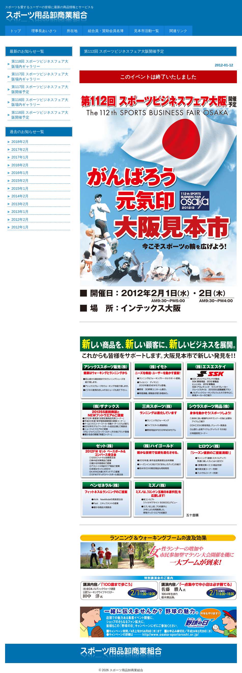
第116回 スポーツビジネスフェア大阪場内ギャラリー (39, 102)
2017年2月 (20, 150)
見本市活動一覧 (146, 31)
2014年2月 (20, 196)
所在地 (72, 31)
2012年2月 (20, 219)
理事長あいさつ (43, 31)
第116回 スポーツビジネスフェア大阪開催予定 (39, 115)
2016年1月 (20, 173)
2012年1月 (20, 227)
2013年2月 (20, 204)
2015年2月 (20, 181)
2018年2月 (20, 142)
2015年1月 (20, 188)
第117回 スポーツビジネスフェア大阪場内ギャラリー (39, 76)
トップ (15, 31)
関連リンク (178, 31)
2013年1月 (20, 212)
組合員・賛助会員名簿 (106, 31)
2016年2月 (20, 165)
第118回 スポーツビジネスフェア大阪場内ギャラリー (39, 63)
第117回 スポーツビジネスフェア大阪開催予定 (39, 89)
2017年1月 (20, 157)
